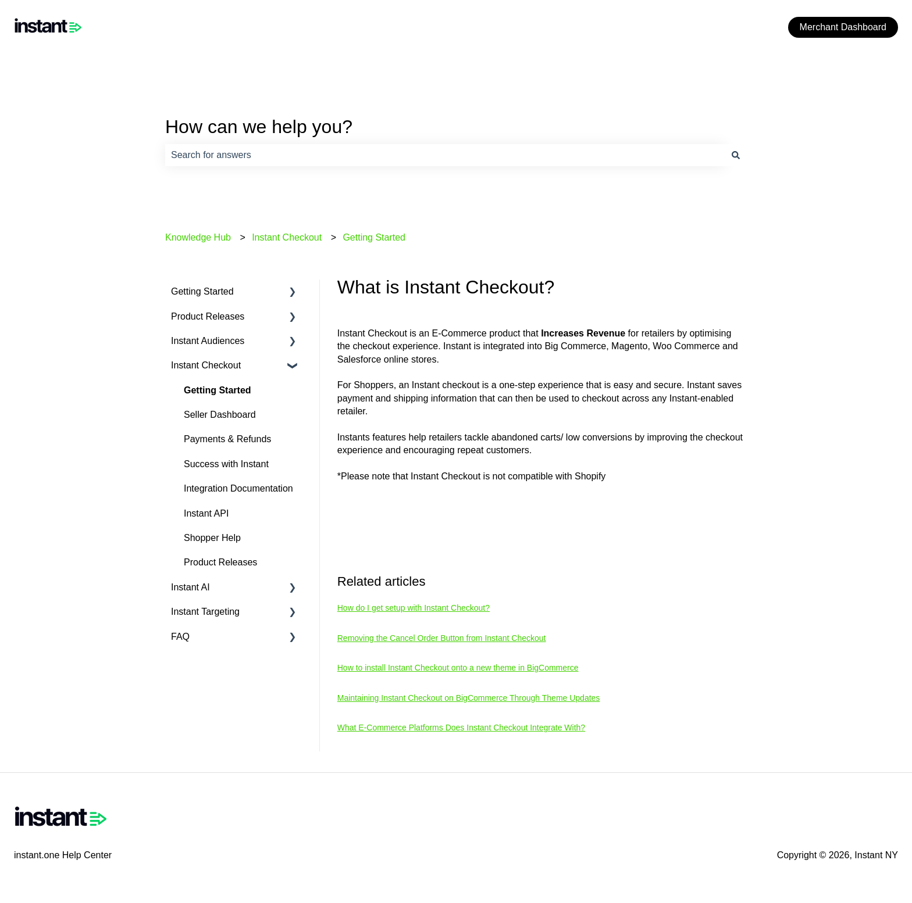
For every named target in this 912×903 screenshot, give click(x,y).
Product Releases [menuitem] (207, 316)
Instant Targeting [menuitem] (205, 612)
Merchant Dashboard (843, 27)
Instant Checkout (287, 237)
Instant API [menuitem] (206, 513)
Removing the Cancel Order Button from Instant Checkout (441, 638)
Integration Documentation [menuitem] (238, 488)
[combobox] (445, 155)
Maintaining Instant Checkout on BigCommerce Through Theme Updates (468, 698)
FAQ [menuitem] (180, 637)
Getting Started (374, 237)
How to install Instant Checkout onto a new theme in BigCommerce (458, 667)
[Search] (736, 155)
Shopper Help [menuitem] (212, 538)
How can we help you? (258, 126)
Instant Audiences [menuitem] (207, 341)
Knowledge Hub (198, 237)
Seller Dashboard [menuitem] (220, 415)
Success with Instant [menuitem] (226, 464)
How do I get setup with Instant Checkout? (413, 607)
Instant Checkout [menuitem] (206, 365)
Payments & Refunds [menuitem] (227, 439)
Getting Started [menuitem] (202, 291)
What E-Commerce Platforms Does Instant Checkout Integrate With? (461, 727)
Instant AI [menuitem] (190, 587)
